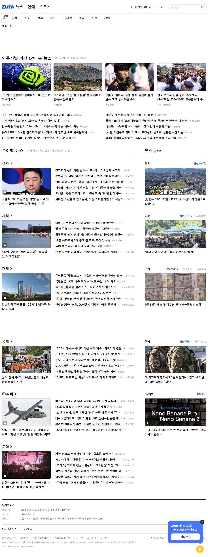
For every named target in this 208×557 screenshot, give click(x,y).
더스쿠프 (201, 269)
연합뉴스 (6, 104)
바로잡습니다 (27, 514)
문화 (82, 18)
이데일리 (187, 269)
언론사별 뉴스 (9, 529)
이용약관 (24, 537)
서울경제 (201, 216)
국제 (53, 18)
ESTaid (7, 546)
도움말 (103, 537)
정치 (15, 18)
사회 (27, 18)
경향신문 (58, 104)
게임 (107, 18)
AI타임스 (201, 394)
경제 (40, 18)
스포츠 (45, 7)
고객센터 (91, 537)
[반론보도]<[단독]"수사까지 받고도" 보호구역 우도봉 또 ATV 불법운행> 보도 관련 (61, 518)
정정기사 (7, 505)
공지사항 (78, 537)
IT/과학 (67, 18)
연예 (31, 7)
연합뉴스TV (200, 163)
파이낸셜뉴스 (163, 104)
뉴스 (19, 7)
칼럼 (94, 18)
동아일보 (109, 104)
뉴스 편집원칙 (9, 537)
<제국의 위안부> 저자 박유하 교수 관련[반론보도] (46, 510)
